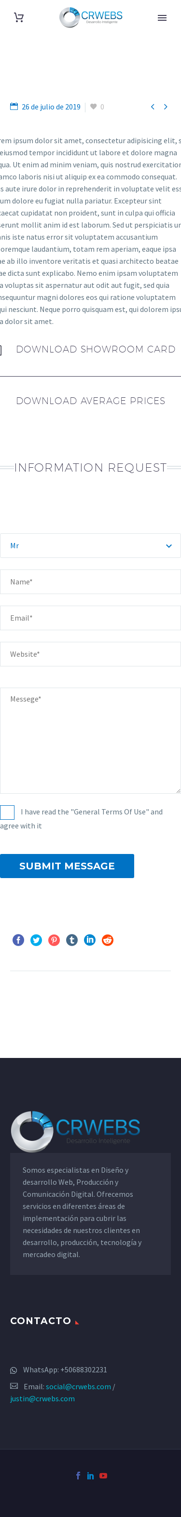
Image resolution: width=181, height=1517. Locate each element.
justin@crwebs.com (42, 1398)
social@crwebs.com (78, 1386)
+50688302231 (83, 1369)
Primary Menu (162, 18)
